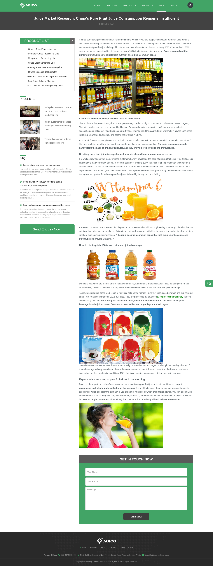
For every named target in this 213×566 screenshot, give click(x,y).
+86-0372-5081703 (69, 555)
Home (97, 5)
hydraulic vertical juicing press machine (46, 76)
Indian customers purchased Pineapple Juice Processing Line (58, 126)
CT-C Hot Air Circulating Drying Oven (45, 85)
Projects (147, 5)
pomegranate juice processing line (44, 67)
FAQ (161, 5)
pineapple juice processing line (43, 53)
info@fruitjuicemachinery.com (157, 555)
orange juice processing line (42, 49)
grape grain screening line (41, 63)
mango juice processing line (41, 58)
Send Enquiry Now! (47, 229)
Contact (175, 5)
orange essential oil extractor (42, 72)
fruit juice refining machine (41, 81)
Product (129, 5)
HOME (104, 24)
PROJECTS (27, 99)
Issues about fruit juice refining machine (40, 165)
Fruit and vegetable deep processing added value (45, 205)
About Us (111, 5)
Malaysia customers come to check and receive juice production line (58, 111)
